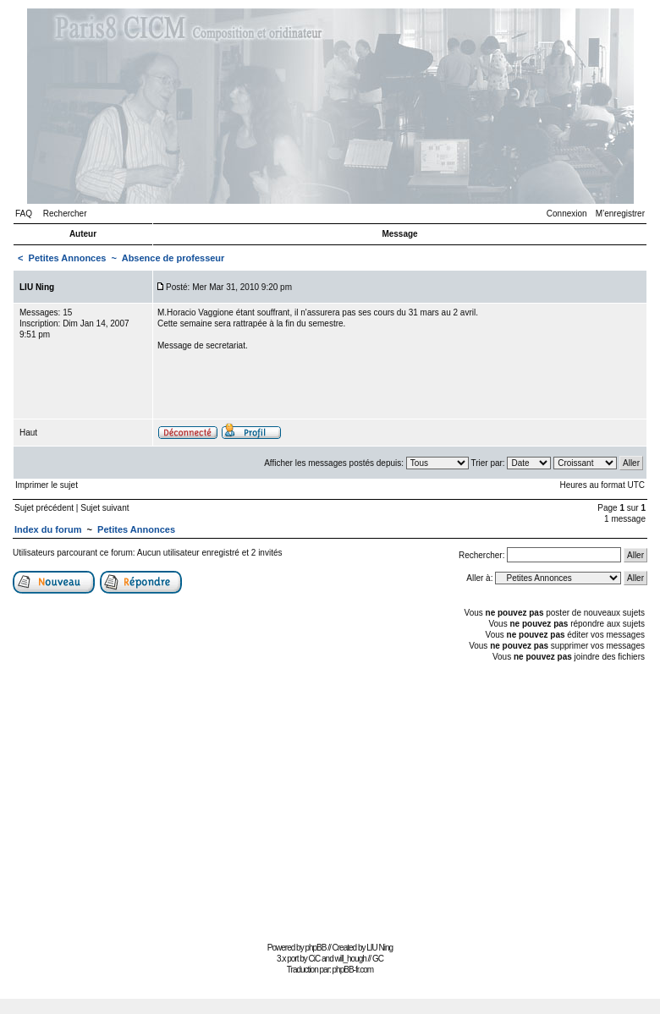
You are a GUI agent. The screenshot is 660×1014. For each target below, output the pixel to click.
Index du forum (47, 529)
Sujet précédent (44, 507)
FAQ (23, 213)
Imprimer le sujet (46, 485)
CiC (315, 958)
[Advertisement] (330, 800)
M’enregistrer (620, 213)
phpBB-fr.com (353, 969)
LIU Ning (379, 947)
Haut (28, 432)
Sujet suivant (104, 507)
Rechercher (65, 213)
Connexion (567, 213)
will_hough (350, 958)
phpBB (315, 947)
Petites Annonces (68, 258)
